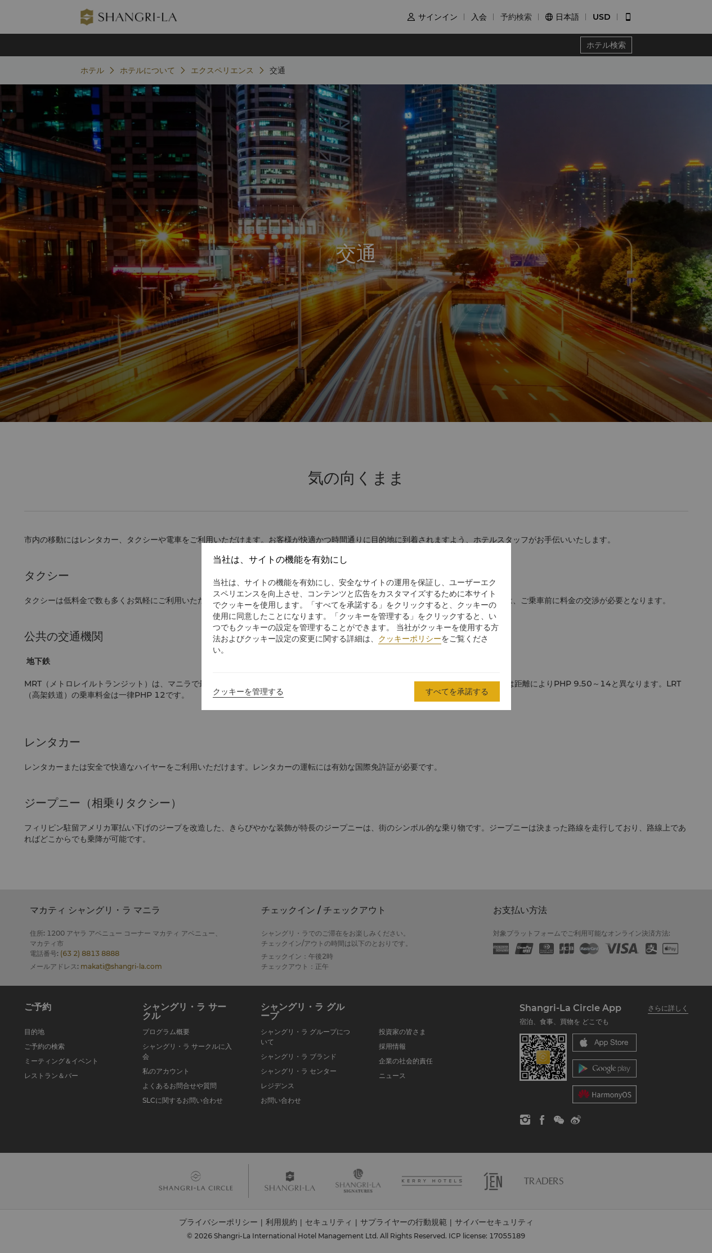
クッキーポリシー (409, 639)
